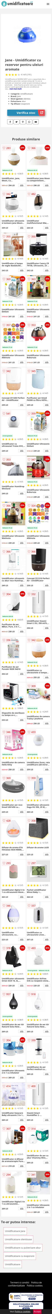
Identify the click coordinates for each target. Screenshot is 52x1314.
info (21, 185)
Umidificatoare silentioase (18, 1239)
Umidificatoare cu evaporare (19, 1256)
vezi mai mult (16, 89)
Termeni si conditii (19, 1282)
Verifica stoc (31, 113)
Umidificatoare (12, 1264)
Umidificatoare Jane (15, 1231)
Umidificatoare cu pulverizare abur (23, 1247)
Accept (37, 1311)
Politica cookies (35, 1285)
